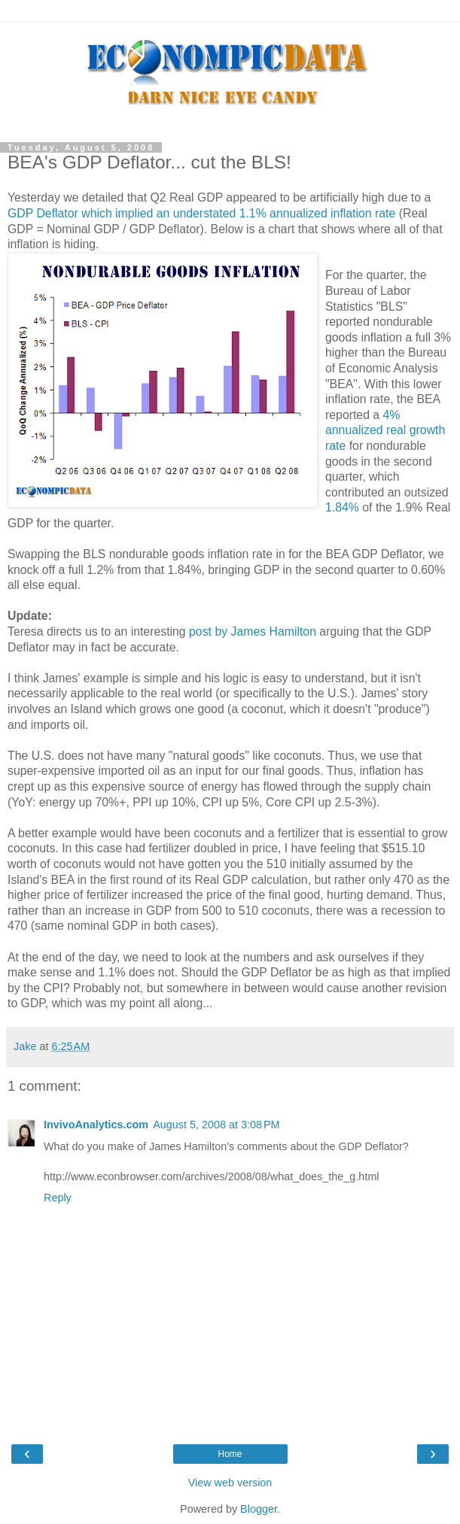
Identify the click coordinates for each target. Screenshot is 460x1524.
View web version (230, 1483)
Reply (58, 1198)
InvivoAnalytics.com (96, 1125)
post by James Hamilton (252, 631)
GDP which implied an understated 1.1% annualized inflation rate (201, 213)
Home (230, 1454)
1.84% (342, 507)
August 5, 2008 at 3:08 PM (216, 1125)
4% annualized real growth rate (385, 430)
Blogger (258, 1509)
